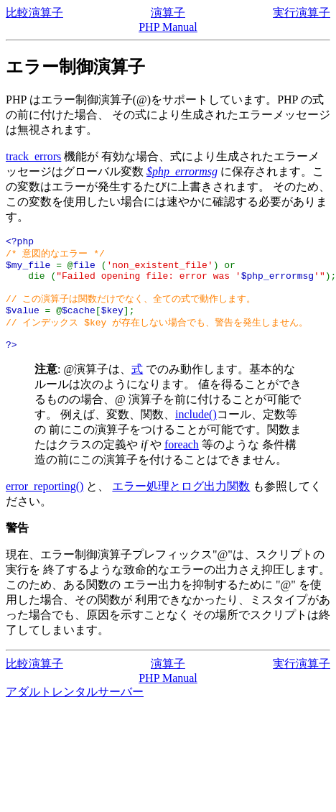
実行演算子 (301, 12)
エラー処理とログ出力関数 (181, 503)
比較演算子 (34, 12)
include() (196, 431)
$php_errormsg (182, 171)
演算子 (168, 12)
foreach (181, 462)
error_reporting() (44, 503)
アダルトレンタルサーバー (75, 709)
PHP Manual (168, 27)
